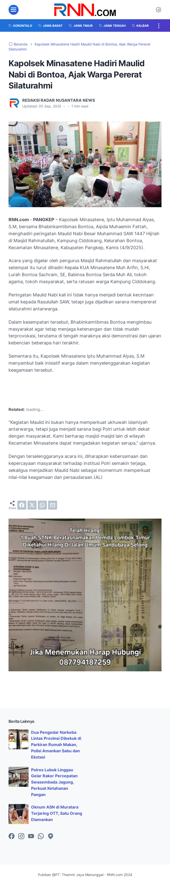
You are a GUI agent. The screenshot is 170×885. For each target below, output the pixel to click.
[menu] (14, 10)
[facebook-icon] (12, 836)
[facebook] (21, 505)
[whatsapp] (42, 505)
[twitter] (32, 505)
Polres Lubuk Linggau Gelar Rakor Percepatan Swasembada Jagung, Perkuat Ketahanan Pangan (54, 782)
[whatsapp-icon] (41, 836)
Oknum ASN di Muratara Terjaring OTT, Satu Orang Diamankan (56, 813)
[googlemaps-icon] (51, 836)
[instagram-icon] (21, 836)
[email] (52, 505)
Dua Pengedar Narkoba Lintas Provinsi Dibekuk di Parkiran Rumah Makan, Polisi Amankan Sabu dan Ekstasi (56, 745)
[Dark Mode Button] (158, 10)
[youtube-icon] (31, 836)
